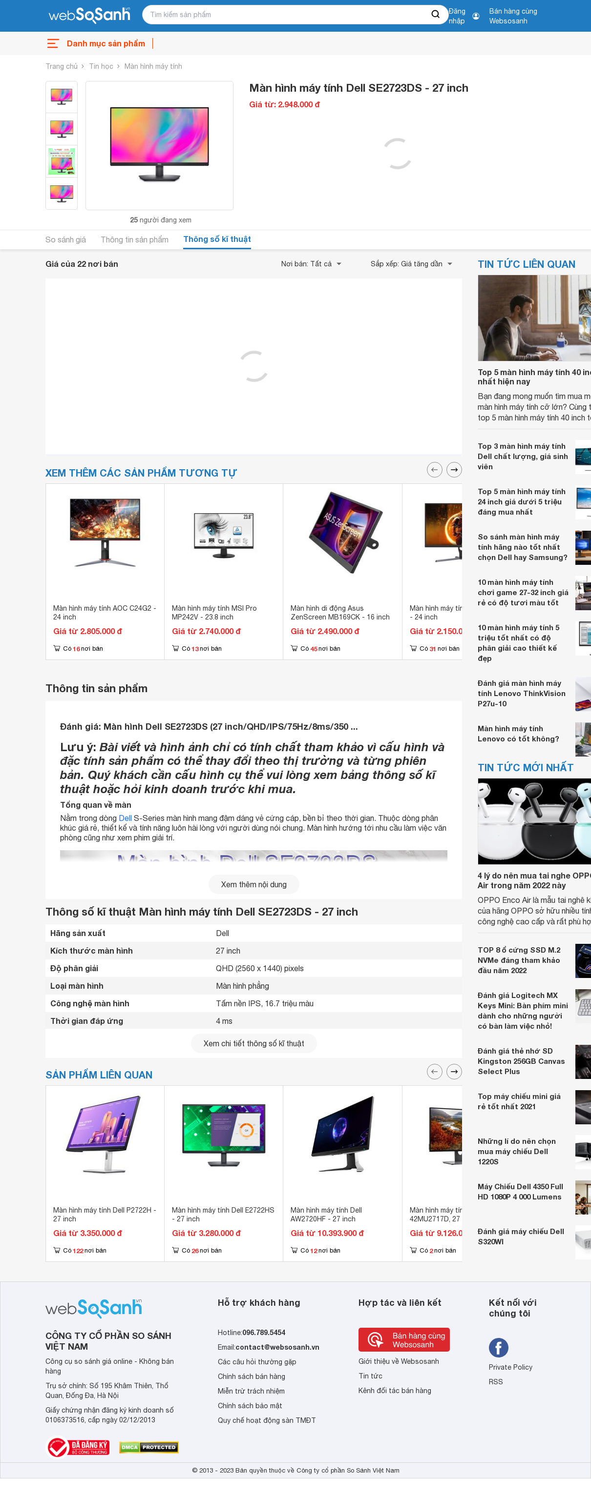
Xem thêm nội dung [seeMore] (254, 884)
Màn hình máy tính (153, 66)
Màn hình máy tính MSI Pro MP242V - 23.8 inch (214, 612)
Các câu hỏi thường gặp (257, 1362)
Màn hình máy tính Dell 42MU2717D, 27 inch (445, 1214)
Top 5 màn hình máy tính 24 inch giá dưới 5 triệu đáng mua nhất (522, 501)
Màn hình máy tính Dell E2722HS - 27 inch (223, 1214)
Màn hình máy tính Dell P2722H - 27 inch (104, 1214)
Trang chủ (61, 66)
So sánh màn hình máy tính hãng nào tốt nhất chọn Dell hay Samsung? (523, 546)
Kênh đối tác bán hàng (395, 1391)
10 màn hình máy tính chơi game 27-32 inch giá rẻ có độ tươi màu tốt (523, 592)
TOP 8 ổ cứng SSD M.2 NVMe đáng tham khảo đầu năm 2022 (519, 960)
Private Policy (510, 1367)
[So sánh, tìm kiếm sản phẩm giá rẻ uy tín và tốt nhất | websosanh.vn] (89, 16)
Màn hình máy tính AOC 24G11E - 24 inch (460, 612)
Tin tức (370, 1376)
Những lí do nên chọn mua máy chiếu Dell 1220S (517, 1151)
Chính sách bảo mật (250, 1406)
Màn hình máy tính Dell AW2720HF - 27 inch (326, 1214)
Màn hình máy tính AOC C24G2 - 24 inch (104, 612)
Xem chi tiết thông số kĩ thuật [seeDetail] (254, 1043)
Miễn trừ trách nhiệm (251, 1391)
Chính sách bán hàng (251, 1376)
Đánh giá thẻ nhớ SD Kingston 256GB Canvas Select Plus (521, 1061)
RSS (496, 1382)
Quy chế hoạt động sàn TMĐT (267, 1420)
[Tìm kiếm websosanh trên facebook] (498, 1347)
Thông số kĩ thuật (217, 238)
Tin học (101, 66)
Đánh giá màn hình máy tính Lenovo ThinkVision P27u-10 (522, 693)
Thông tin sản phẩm (135, 239)
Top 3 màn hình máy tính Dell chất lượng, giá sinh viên (523, 456)
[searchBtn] (436, 14)
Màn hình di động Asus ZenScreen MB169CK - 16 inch (340, 612)
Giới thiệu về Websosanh (399, 1361)
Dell (125, 818)
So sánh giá (65, 239)
